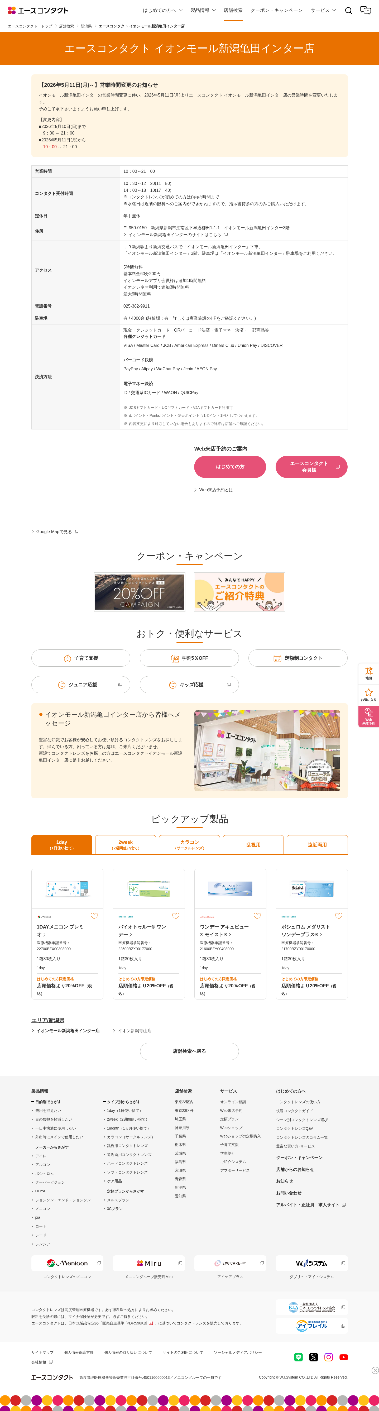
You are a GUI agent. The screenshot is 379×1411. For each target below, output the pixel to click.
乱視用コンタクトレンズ (127, 1146)
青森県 (180, 1179)
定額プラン (229, 1119)
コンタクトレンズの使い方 (298, 1102)
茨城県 (180, 1153)
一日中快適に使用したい (55, 1128)
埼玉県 (180, 1119)
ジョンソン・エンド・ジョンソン (63, 1200)
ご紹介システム (233, 1162)
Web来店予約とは (216, 489)
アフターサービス (235, 1170)
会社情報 (38, 1362)
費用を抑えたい (48, 1110)
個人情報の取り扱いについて (128, 1352)
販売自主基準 (124, 1323)
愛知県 (180, 1196)
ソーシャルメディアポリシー (238, 1352)
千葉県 (180, 1136)
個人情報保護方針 (79, 1352)
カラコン (189, 845)
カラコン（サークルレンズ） (131, 1137)
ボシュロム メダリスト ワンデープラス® (305, 930)
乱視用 (253, 845)
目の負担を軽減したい (53, 1119)
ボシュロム (44, 1173)
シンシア (42, 1244)
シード (40, 1235)
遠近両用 (317, 845)
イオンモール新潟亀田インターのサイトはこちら (174, 234)
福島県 (180, 1162)
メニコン (42, 1209)
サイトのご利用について (183, 1352)
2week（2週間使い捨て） (128, 1119)
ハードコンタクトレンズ (127, 1163)
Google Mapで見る (54, 531)
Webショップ (231, 1128)
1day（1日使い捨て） (125, 1110)
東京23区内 (184, 1102)
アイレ (40, 1156)
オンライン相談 (233, 1102)
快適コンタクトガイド (294, 1111)
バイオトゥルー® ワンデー (142, 930)
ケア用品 (114, 1181)
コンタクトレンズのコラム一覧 (302, 1137)
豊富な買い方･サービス (295, 1146)
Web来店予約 (231, 1110)
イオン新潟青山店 (135, 1031)
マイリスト (94, 916)
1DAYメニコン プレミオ (60, 930)
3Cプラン (115, 1209)
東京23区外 (184, 1110)
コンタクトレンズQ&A (295, 1128)
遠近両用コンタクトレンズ (129, 1154)
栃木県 (180, 1144)
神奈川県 (182, 1128)
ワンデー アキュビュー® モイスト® (224, 930)
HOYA (40, 1191)
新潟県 (180, 1187)
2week (125, 845)
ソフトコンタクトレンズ (127, 1172)
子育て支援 (229, 1144)
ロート (40, 1226)
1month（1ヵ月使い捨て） (129, 1128)
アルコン (42, 1165)
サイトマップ (42, 1352)
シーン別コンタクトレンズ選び (302, 1120)
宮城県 (180, 1170)
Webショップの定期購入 (240, 1136)
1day (62, 845)
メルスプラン (118, 1200)
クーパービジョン (50, 1182)
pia (37, 1217)
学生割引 (227, 1153)
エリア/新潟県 (48, 1020)
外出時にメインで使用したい (59, 1137)
